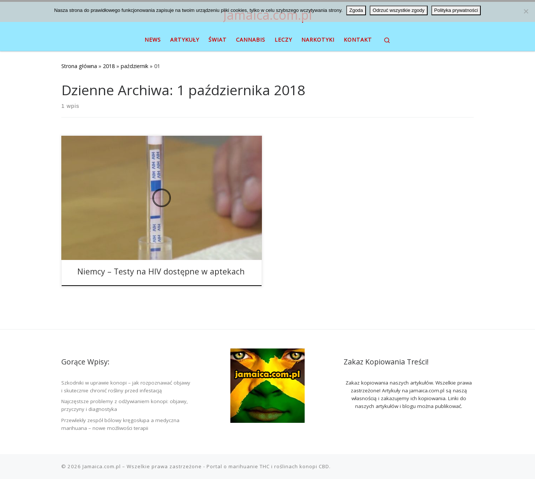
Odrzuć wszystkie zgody (398, 10)
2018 (109, 66)
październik (134, 66)
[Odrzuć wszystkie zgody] (525, 11)
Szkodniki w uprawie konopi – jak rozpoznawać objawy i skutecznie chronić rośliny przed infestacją (125, 386)
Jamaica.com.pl (101, 466)
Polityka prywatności (456, 10)
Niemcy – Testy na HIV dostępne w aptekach (161, 271)
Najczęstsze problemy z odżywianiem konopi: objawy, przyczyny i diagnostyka (124, 405)
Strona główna (79, 66)
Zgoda (356, 10)
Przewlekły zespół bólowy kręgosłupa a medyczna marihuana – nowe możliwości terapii (120, 424)
